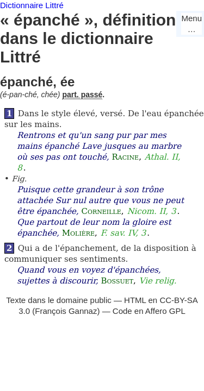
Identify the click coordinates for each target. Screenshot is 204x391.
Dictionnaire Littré (32, 5)
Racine (125, 157)
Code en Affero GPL (149, 311)
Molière (78, 233)
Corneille (101, 211)
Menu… (191, 24)
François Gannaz (66, 311)
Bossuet (117, 281)
